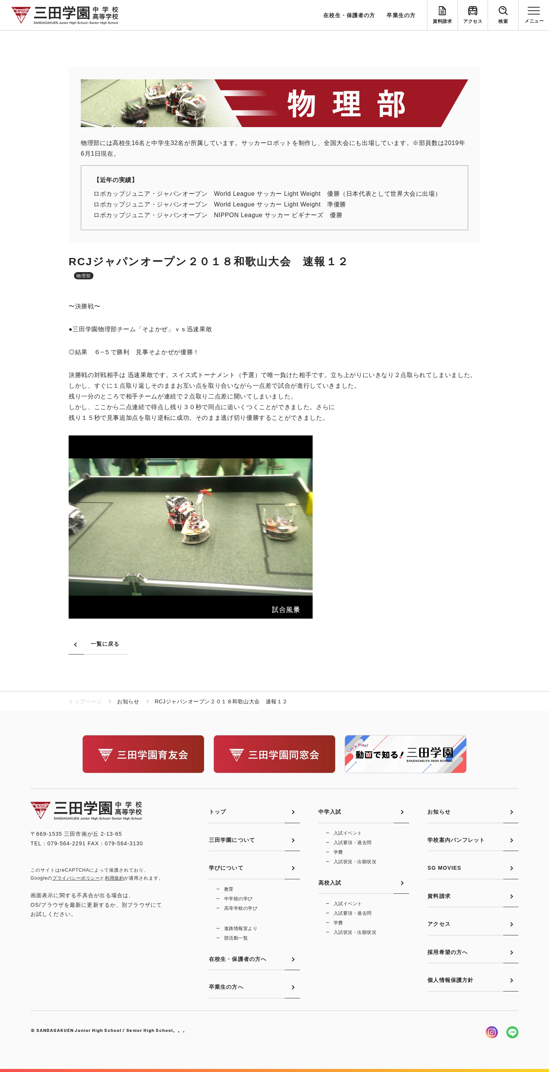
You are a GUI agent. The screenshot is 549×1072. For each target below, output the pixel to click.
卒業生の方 (401, 15)
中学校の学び (238, 898)
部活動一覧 (236, 938)
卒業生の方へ (226, 987)
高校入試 (329, 883)
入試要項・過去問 (353, 842)
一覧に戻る (105, 644)
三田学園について (232, 840)
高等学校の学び (240, 908)
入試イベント (348, 833)
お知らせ (438, 812)
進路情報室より (240, 928)
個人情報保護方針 (450, 980)
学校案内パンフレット (456, 840)
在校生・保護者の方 (349, 15)
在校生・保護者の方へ (237, 959)
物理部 (83, 276)
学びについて (226, 868)
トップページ (85, 701)
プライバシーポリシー (76, 878)
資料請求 (442, 21)
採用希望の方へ (447, 952)
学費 (338, 852)
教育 (229, 889)
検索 (503, 21)
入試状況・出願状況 (355, 861)
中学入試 (329, 812)
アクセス (472, 21)
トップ (217, 812)
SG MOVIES (444, 868)
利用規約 (114, 878)
